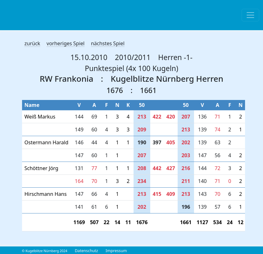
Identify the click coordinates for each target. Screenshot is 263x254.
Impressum (116, 250)
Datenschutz (86, 250)
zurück (32, 43)
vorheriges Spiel (66, 43)
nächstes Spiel (108, 43)
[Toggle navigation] (250, 15)
